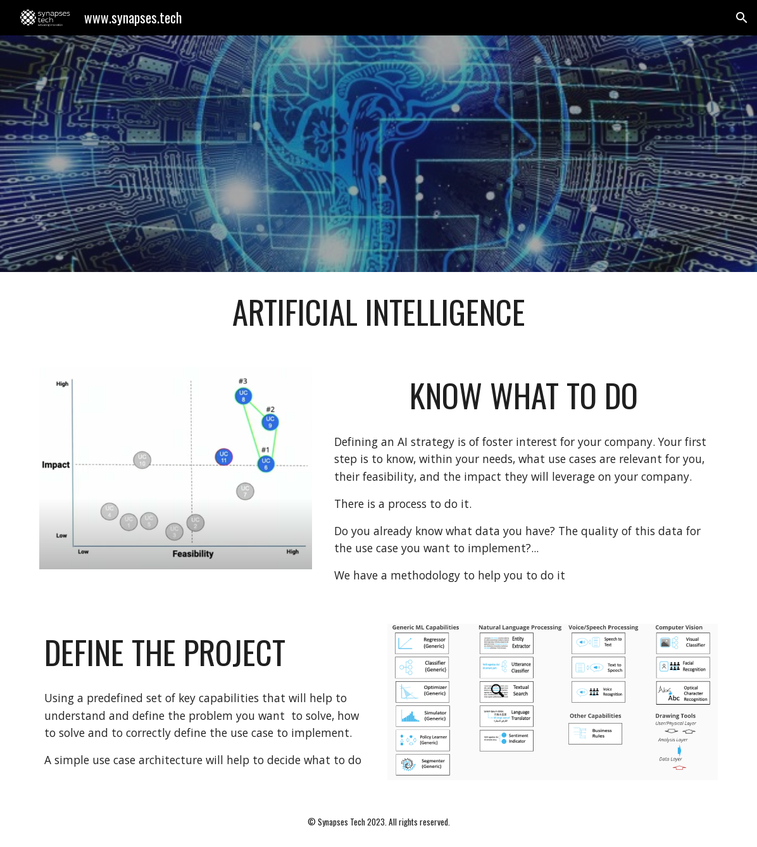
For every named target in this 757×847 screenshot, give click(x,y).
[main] (378, 312)
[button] (742, 18)
